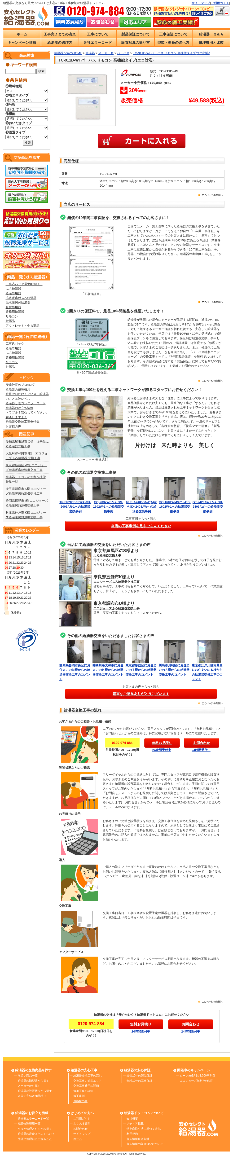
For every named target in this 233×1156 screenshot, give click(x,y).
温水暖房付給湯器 (18, 302)
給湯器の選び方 (59, 42)
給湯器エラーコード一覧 (33, 1118)
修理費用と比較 (211, 42)
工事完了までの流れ (60, 34)
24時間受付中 (161, 750)
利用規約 (132, 1133)
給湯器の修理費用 (18, 389)
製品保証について (135, 34)
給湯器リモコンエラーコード (26, 403)
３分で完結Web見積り (32, 1096)
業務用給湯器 (15, 311)
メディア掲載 (135, 1123)
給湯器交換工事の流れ (87, 1075)
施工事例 (79, 1096)
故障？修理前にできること (35, 1139)
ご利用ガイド (220, 3)
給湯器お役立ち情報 (19, 408)
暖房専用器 (13, 307)
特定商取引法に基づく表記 (144, 1128)
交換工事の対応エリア (87, 1080)
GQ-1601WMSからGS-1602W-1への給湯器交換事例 (174, 506)
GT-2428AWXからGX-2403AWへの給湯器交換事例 (208, 506)
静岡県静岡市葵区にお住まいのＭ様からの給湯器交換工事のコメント (75, 670)
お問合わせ (80, 1128)
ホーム (22, 34)
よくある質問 (81, 1123)
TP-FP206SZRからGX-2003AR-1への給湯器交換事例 (75, 506)
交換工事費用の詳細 (86, 1085)
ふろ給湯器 (13, 288)
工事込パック (15, 343)
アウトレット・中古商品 (23, 325)
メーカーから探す (29, 1085)
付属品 (10, 321)
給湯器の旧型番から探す (33, 1080)
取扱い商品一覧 (28, 1075)
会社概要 (132, 1118)
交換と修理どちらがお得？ (35, 1128)
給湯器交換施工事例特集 (23, 421)
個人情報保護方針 (138, 1139)
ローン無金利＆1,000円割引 (197, 1075)
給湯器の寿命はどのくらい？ (36, 1133)
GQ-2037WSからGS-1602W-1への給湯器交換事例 (108, 506)
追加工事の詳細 (83, 1091)
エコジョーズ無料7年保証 (196, 1080)
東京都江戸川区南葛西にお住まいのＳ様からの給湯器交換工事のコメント (208, 670)
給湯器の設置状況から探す (35, 1091)
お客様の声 (13, 426)
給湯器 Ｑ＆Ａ (211, 34)
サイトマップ (201, 3)
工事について (97, 34)
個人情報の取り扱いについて (145, 1144)
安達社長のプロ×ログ (20, 385)
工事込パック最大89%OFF (24, 284)
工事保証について (173, 34)
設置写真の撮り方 (135, 42)
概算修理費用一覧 (29, 1123)
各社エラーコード (98, 42)
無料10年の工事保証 (139, 1080)
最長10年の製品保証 (139, 1075)
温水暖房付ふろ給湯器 (21, 298)
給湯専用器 (13, 293)
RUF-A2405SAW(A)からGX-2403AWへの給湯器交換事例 (141, 506)
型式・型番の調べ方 (173, 42)
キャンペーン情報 (22, 42)
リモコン (12, 316)
